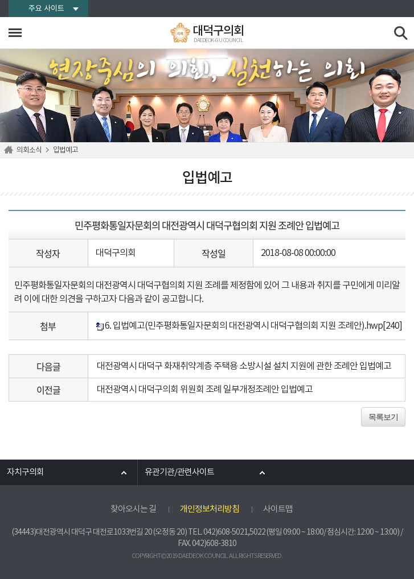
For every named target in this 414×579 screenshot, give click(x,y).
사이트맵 (278, 509)
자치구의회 (25, 472)
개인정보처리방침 (209, 509)
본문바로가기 (0, 0)
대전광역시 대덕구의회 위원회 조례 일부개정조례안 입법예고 (205, 389)
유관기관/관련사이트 (179, 472)
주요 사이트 (46, 9)
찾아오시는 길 (133, 509)
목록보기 (383, 416)
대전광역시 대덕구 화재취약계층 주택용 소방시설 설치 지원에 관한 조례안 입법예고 (244, 366)
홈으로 (10, 150)
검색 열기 (401, 33)
